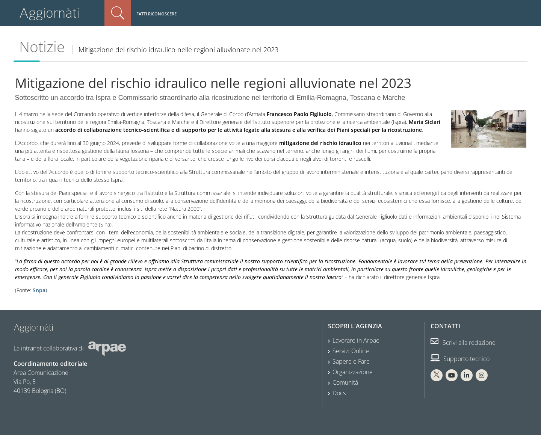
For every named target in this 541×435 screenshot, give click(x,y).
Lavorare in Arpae (355, 340)
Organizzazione (352, 372)
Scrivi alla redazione (463, 342)
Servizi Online (350, 351)
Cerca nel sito (117, 13)
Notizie (42, 46)
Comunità (345, 382)
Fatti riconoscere (156, 14)
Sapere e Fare (351, 361)
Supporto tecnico (460, 359)
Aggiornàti (49, 13)
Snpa (39, 290)
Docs (339, 393)
